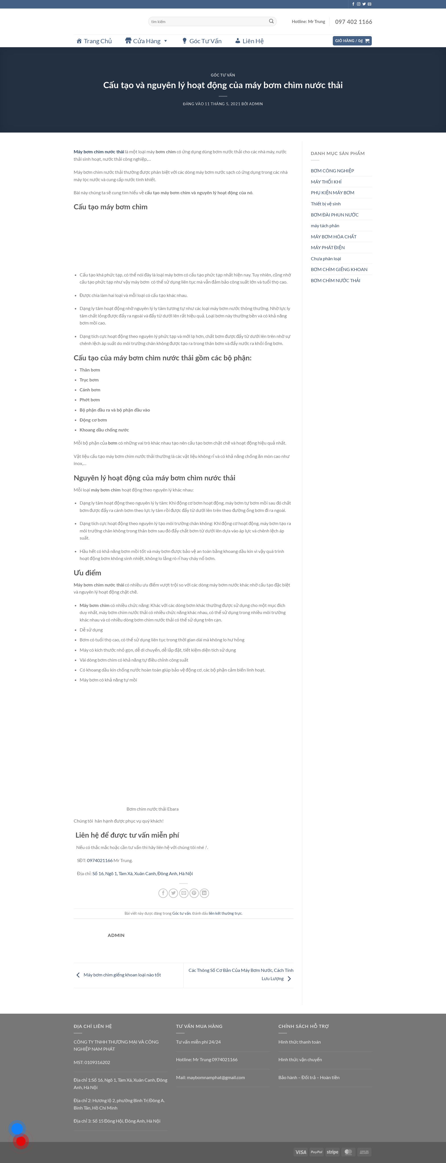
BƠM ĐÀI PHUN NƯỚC (335, 214)
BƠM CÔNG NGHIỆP (332, 170)
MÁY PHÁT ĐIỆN (328, 247)
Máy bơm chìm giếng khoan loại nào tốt (117, 975)
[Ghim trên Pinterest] (194, 893)
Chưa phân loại (326, 258)
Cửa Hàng (150, 41)
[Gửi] (271, 21)
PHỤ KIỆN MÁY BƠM (332, 192)
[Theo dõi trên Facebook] (353, 4)
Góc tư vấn (223, 75)
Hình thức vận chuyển (300, 1059)
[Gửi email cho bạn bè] (184, 893)
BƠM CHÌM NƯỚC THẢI (335, 280)
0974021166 (100, 860)
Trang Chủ (98, 41)
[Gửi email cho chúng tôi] (369, 4)
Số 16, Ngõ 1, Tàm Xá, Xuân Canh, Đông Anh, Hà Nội (142, 873)
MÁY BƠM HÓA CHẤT (333, 236)
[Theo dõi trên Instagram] (358, 4)
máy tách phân (325, 225)
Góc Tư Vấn (205, 41)
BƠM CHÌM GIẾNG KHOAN (339, 269)
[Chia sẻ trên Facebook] (163, 893)
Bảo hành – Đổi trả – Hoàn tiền (309, 1077)
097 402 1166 (353, 21)
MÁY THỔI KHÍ (326, 181)
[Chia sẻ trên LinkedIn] (204, 893)
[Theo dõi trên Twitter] (364, 4)
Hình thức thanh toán (299, 1041)
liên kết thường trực (225, 913)
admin (256, 104)
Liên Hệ (253, 41)
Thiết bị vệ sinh (326, 203)
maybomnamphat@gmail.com (216, 1077)
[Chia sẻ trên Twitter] (173, 893)
